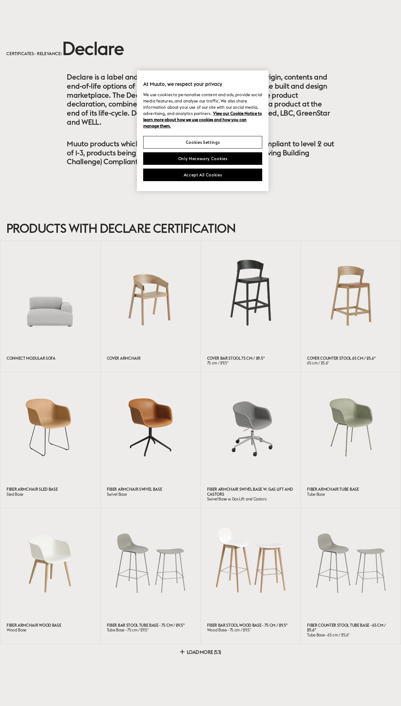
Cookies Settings (203, 142)
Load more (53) (200, 652)
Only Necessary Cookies (202, 158)
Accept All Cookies (203, 174)
